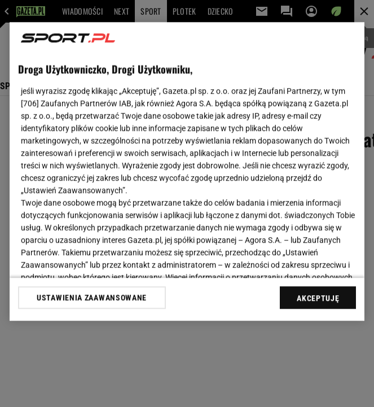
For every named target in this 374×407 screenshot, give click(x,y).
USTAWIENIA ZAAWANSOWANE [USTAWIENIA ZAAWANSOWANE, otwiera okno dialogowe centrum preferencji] (92, 297)
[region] (187, 171)
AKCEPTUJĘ (318, 298)
